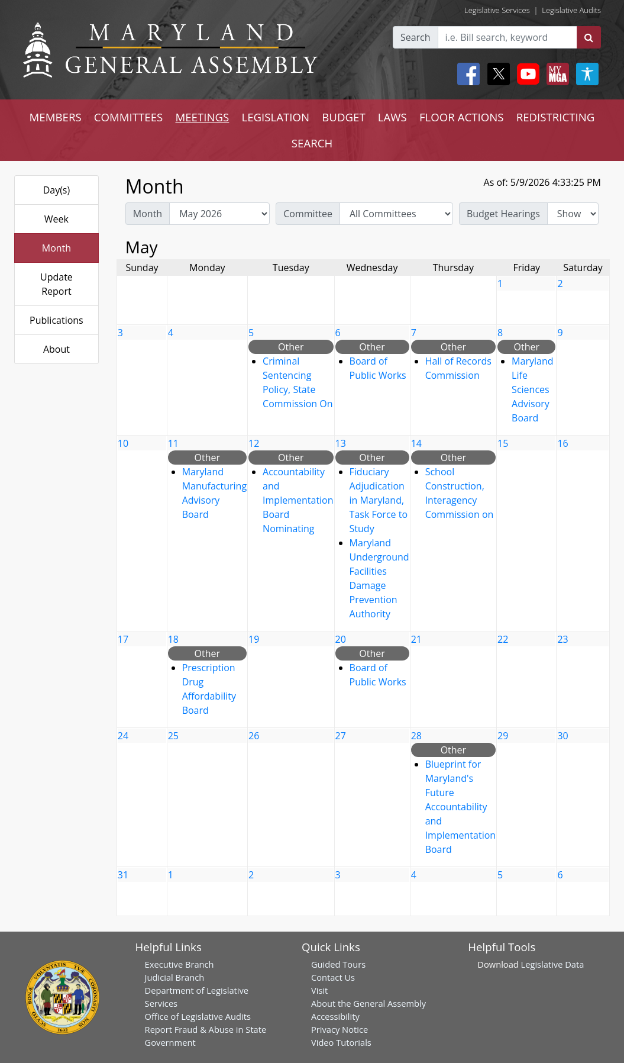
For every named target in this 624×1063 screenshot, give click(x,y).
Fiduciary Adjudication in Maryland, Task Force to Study (379, 500)
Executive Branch (179, 964)
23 (562, 639)
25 (173, 735)
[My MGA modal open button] (555, 74)
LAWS (392, 116)
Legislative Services (497, 10)
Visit (319, 990)
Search (415, 37)
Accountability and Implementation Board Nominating (298, 500)
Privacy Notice (339, 1029)
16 (562, 443)
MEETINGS (202, 116)
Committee (307, 213)
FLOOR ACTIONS (461, 116)
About (56, 349)
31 (123, 874)
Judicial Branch (175, 977)
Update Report (56, 284)
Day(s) (56, 190)
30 (562, 735)
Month (56, 248)
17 (123, 639)
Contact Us (333, 977)
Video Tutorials (341, 1042)
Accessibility (335, 1016)
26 (253, 735)
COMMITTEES (128, 116)
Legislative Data (552, 964)
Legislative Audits (571, 10)
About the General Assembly (368, 1003)
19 (253, 639)
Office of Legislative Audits (198, 1016)
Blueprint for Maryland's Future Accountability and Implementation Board (460, 807)
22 (502, 639)
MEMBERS (56, 116)
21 (416, 639)
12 (253, 443)
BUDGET (343, 116)
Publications (56, 320)
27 (340, 735)
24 (123, 735)
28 (416, 735)
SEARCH (312, 143)
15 (502, 443)
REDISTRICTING (555, 116)
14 (416, 443)
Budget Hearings (503, 213)
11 (173, 443)
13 (340, 443)
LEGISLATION (275, 116)
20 (340, 639)
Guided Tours (338, 964)
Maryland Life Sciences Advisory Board (532, 389)
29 (502, 735)
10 (123, 443)
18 (173, 639)
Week (56, 219)
